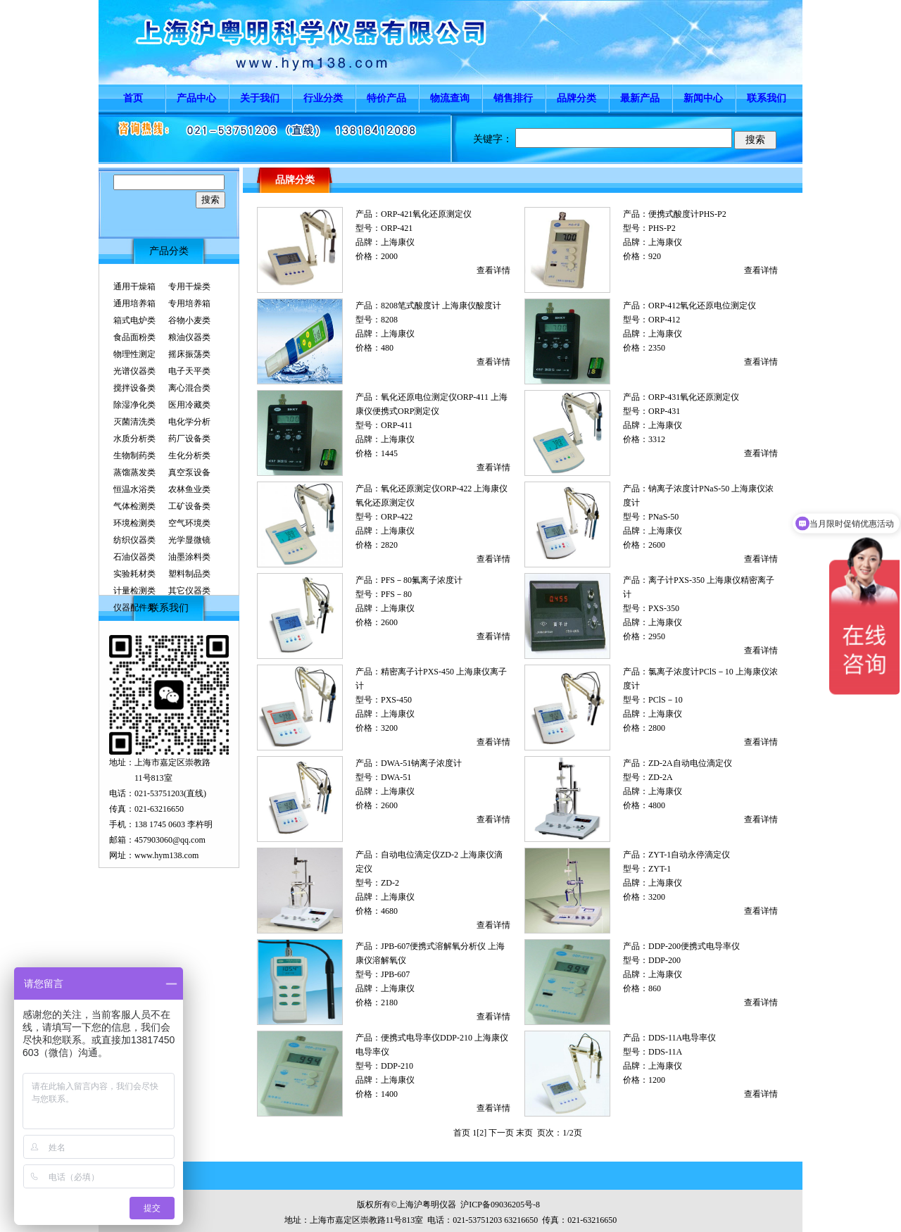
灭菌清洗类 (134, 422)
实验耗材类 (134, 574)
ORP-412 (664, 320)
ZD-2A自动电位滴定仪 (690, 763)
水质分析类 (134, 439)
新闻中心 (703, 98)
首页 (133, 98)
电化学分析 (189, 422)
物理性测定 (134, 354)
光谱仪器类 (134, 371)
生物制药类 (134, 455)
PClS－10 (665, 700)
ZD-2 (390, 883)
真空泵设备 (189, 472)
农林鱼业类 (189, 489)
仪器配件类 (134, 607)
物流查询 (450, 98)
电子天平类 (189, 371)
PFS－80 (396, 594)
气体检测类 (134, 506)
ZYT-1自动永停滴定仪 (689, 855)
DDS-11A (665, 1052)
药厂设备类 (189, 439)
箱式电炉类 (134, 320)
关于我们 (259, 98)
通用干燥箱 (134, 286)
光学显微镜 (189, 540)
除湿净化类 (134, 405)
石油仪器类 (134, 557)
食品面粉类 (134, 337)
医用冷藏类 (189, 405)
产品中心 (196, 98)
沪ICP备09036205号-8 (500, 1204)
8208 (389, 320)
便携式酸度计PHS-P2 (687, 214)
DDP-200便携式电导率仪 (694, 946)
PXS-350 (663, 608)
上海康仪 (398, 242)
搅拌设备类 (134, 388)
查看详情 (493, 270)
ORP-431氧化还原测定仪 (693, 397)
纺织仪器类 (134, 540)
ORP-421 (396, 228)
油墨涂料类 (189, 557)
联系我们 (766, 98)
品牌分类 (576, 98)
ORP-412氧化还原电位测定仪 (702, 305)
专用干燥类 (189, 286)
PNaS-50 (663, 517)
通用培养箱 (134, 303)
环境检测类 (134, 523)
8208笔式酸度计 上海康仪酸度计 (441, 305)
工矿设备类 (189, 506)
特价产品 (386, 98)
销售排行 (513, 98)
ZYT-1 (659, 869)
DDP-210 (397, 1066)
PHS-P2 (662, 228)
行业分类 (323, 98)
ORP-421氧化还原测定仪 (426, 214)
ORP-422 (396, 517)
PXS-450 (396, 700)
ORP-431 (664, 411)
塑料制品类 (189, 574)
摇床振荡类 (189, 354)
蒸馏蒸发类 (134, 472)
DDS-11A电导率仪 (682, 1038)
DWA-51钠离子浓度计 (421, 763)
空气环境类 (189, 523)
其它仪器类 (189, 591)
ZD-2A (660, 777)
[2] (481, 1133)
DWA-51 (396, 777)
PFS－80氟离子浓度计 (421, 580)
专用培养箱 (189, 303)
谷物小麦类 (189, 320)
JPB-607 (395, 974)
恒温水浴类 (134, 489)
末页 (524, 1133)
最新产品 (640, 98)
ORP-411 (396, 425)
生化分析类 (189, 455)
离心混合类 (189, 388)
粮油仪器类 (189, 337)
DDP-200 (664, 960)
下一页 (501, 1133)
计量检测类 (134, 591)
